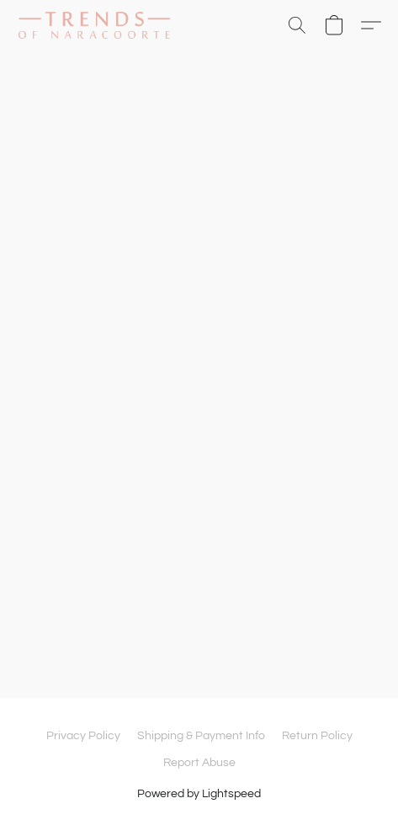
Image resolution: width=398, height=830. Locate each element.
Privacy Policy (83, 736)
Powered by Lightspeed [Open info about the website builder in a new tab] (199, 794)
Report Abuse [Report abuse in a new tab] (199, 763)
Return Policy (317, 736)
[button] (98, 25)
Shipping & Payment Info (201, 736)
